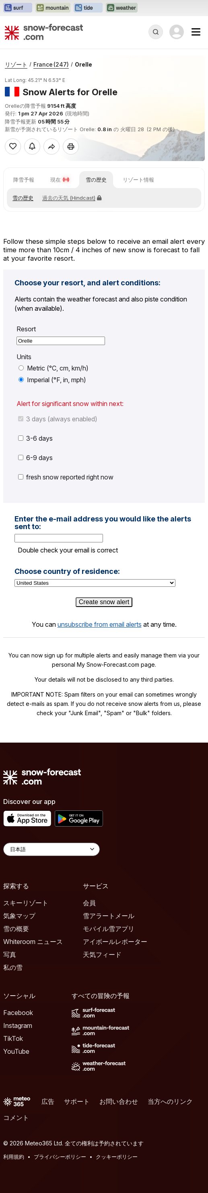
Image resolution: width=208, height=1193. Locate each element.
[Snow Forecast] (44, 32)
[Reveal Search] (155, 32)
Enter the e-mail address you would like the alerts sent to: (102, 523)
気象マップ (19, 916)
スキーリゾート (25, 903)
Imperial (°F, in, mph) (52, 380)
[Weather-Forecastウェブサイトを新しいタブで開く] (122, 8)
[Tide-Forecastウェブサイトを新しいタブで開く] (88, 8)
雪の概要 (16, 929)
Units (23, 357)
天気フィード (102, 954)
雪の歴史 (96, 179)
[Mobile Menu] (196, 32)
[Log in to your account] (176, 32)
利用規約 (13, 1156)
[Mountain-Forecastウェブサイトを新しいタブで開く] (52, 8)
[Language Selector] (51, 849)
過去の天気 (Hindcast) (71, 198)
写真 (9, 954)
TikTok (13, 1038)
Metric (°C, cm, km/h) (54, 368)
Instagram (17, 1025)
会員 (89, 903)
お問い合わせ (118, 1101)
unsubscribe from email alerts (100, 624)
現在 (60, 179)
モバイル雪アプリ (108, 929)
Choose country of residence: (67, 571)
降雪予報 (23, 179)
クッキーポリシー (117, 1156)
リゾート (16, 64)
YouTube (16, 1051)
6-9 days (35, 458)
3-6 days (35, 438)
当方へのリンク (170, 1101)
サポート (77, 1101)
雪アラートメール (108, 916)
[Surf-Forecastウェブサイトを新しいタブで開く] (17, 8)
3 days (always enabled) (57, 419)
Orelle (83, 64)
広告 (47, 1101)
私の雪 (13, 967)
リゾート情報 (138, 179)
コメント (16, 1117)
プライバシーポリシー (60, 1156)
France (51, 64)
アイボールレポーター (115, 942)
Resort (26, 329)
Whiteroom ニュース (33, 942)
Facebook (18, 1013)
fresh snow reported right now (65, 477)
